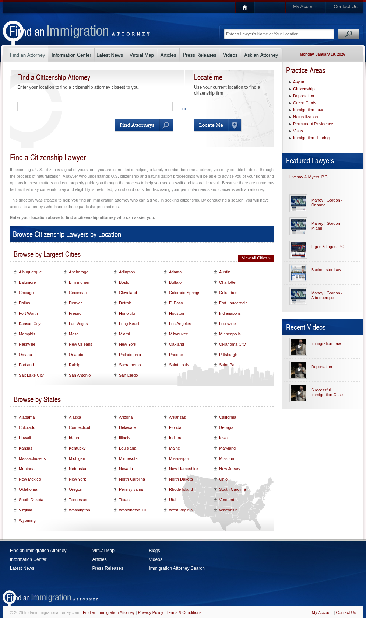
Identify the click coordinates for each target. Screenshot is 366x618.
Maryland (227, 448)
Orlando (76, 354)
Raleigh (75, 365)
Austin (224, 272)
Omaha (25, 354)
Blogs (154, 550)
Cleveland (128, 292)
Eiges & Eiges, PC (327, 246)
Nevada (126, 469)
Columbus (228, 292)
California (227, 417)
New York (127, 344)
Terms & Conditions (183, 612)
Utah (173, 499)
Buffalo (175, 282)
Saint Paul (228, 365)
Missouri (226, 458)
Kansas (25, 448)
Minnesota (128, 458)
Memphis (27, 334)
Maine (174, 448)
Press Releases (107, 568)
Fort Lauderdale (233, 303)
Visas (298, 131)
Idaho (74, 438)
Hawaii (25, 438)
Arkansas (177, 417)
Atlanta (175, 272)
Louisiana (127, 448)
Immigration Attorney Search (176, 568)
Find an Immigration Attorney (38, 550)
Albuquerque (30, 272)
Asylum (299, 82)
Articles (99, 559)
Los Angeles (180, 323)
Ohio (223, 479)
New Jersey (229, 469)
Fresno (75, 313)
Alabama (27, 417)
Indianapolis (230, 313)
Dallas (24, 303)
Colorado (27, 427)
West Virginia (181, 510)
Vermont (226, 499)
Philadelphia (130, 354)
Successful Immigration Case (327, 392)
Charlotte (227, 282)
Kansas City (30, 323)
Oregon (75, 489)
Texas (124, 499)
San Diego (128, 375)
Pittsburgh (228, 354)
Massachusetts (32, 458)
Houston (176, 313)
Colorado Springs (184, 292)
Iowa (223, 438)
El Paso (176, 303)
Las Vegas (78, 323)
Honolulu (127, 313)
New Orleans (80, 344)
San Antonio (80, 375)
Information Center (28, 559)
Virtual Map (103, 550)
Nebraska (77, 469)
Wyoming (27, 520)
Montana (27, 469)
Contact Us (345, 6)
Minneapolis (230, 334)
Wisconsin (228, 510)
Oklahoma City (232, 344)
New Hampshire (183, 469)
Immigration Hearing (311, 138)
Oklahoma (28, 489)
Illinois (124, 438)
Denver (75, 303)
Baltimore (27, 282)
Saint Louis (179, 365)
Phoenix (176, 354)
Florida (175, 427)
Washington (79, 510)
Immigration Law (308, 110)
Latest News (22, 568)
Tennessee (78, 499)
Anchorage (78, 272)
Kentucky (77, 448)
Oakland (176, 344)
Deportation (303, 96)
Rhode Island (181, 489)
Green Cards (304, 103)
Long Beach (130, 323)
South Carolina (232, 489)
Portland (26, 365)
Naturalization (305, 117)
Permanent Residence (313, 124)
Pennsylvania (131, 489)
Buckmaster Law (326, 270)
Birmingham (80, 282)
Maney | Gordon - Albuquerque (326, 295)
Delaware (127, 427)
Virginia (25, 510)
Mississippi (179, 458)
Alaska (75, 417)
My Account (305, 6)
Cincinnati (78, 292)
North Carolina (132, 479)
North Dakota (181, 479)
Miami (124, 334)
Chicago (26, 292)
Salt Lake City (31, 375)
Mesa (74, 334)
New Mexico (30, 479)
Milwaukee (178, 334)
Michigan (77, 458)
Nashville (27, 344)
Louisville (227, 323)
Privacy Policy (150, 612)
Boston (125, 282)
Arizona (126, 417)
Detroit (125, 303)
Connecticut (79, 427)
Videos (155, 559)
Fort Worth (28, 313)
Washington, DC (133, 510)
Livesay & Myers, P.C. (309, 177)
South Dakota (31, 499)
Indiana (175, 438)
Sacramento (130, 365)
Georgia (226, 427)
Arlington (127, 272)
